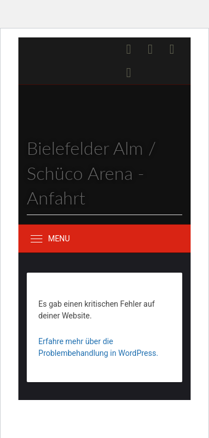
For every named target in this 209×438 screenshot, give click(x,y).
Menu (59, 238)
